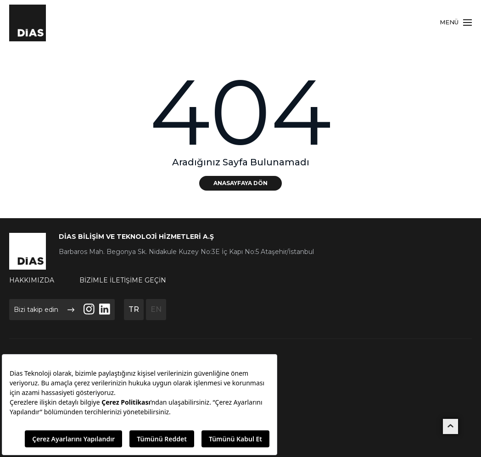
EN (156, 309)
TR (134, 309)
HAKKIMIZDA (31, 280)
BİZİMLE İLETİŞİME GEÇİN (122, 280)
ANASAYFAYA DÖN (240, 183)
